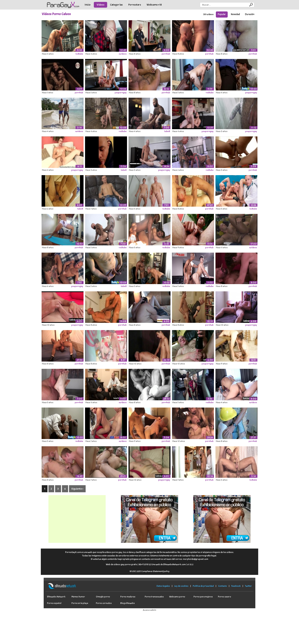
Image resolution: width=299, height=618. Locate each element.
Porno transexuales (154, 596)
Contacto (222, 585)
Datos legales (163, 585)
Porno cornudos (104, 603)
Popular (222, 14)
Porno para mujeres (203, 596)
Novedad (235, 14)
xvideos (123, 53)
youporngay (121, 92)
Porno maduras (127, 596)
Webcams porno (177, 596)
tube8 (167, 131)
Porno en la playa (80, 603)
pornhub (166, 53)
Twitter (248, 585)
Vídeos (100, 4)
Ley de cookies (181, 585)
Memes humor (78, 596)
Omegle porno (103, 596)
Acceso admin (149, 610)
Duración (249, 14)
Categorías (116, 4)
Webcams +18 (154, 4)
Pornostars (134, 4)
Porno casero (224, 596)
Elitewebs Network (56, 596)
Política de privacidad (203, 585)
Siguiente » (77, 488)
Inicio (88, 4)
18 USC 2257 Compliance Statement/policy (149, 571)
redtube (79, 53)
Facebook (236, 585)
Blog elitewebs (127, 603)
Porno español (54, 603)
